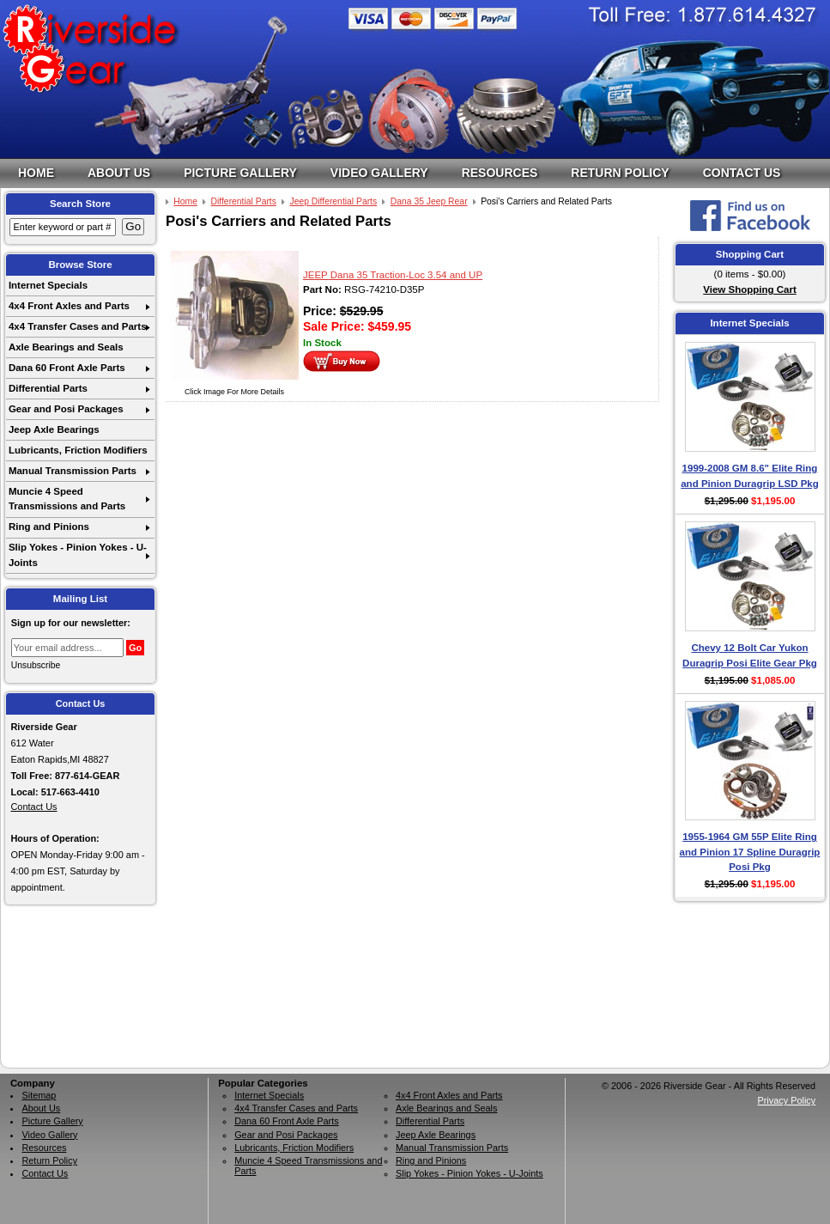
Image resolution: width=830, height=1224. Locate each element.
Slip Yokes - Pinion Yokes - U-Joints (78, 554)
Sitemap (38, 1095)
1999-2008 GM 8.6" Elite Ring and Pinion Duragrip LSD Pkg (750, 475)
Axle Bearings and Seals (66, 347)
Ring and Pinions (49, 526)
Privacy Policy (786, 1100)
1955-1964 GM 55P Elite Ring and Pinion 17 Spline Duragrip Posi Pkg (750, 851)
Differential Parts (48, 388)
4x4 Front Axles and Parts (69, 306)
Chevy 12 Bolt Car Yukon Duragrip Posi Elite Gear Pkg (749, 654)
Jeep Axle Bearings (54, 429)
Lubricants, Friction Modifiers (78, 450)
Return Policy (620, 173)
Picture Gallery (240, 173)
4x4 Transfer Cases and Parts (78, 326)
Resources (500, 173)
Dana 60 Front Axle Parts (67, 367)
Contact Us (742, 173)
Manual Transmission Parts (72, 471)
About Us (119, 173)
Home (36, 173)
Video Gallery (379, 173)
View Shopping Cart (750, 289)
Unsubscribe (36, 665)
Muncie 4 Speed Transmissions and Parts (67, 498)
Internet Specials (48, 285)
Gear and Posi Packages (66, 409)
